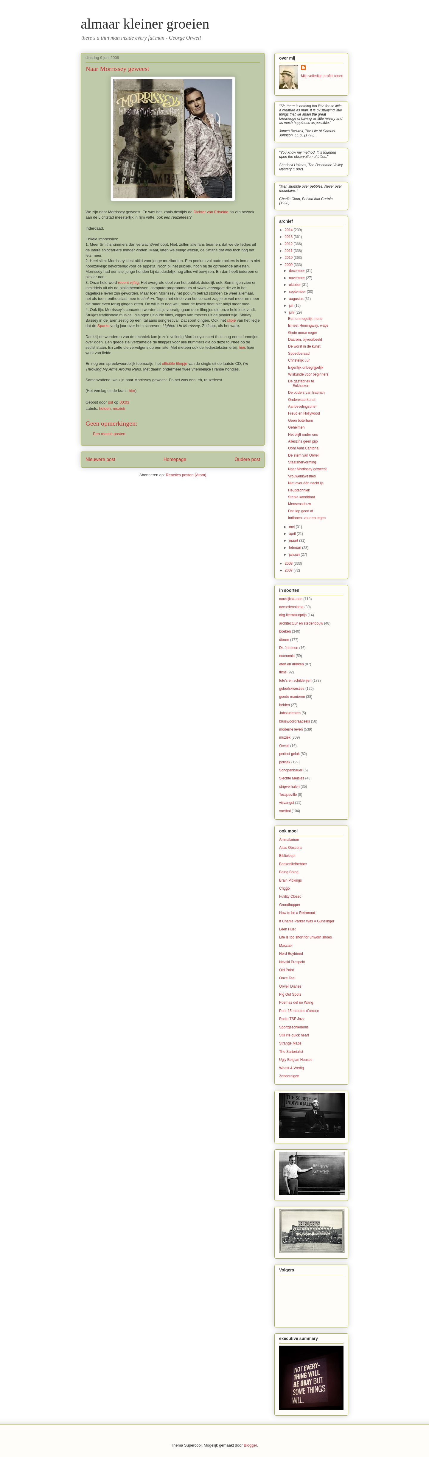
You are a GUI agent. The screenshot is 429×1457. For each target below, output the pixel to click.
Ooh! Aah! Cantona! (303, 448)
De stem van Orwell (303, 455)
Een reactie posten (109, 434)
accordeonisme (291, 607)
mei (292, 527)
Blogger (250, 1445)
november (297, 278)
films (283, 672)
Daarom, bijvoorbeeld (305, 339)
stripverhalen (289, 786)
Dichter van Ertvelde (210, 212)
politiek (284, 762)
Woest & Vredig (291, 1068)
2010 (289, 258)
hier (242, 347)
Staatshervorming (302, 462)
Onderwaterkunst (301, 400)
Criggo (284, 888)
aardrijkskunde (290, 599)
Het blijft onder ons (303, 434)
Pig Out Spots (290, 994)
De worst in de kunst (304, 346)
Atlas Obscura (290, 848)
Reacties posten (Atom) (186, 475)
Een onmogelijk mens (305, 319)
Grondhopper (289, 905)
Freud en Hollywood (304, 413)
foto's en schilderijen (295, 680)
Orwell (284, 746)
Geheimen (296, 427)
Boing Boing (289, 872)
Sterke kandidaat (301, 497)
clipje (231, 320)
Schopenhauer (290, 770)
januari (295, 554)
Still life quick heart (294, 1035)
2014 (289, 230)
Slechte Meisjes (291, 778)
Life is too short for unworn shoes (305, 937)
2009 (289, 265)
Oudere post (247, 459)
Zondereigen (289, 1076)
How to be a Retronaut (297, 913)
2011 (289, 251)
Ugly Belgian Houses (295, 1060)
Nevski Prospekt (292, 962)
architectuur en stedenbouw (301, 623)
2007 (289, 570)
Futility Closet (290, 896)
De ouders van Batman (306, 392)
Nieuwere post (100, 459)
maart (294, 540)
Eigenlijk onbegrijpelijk (305, 367)
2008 (289, 563)
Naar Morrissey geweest (307, 469)
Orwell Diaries (290, 986)
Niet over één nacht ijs (306, 483)
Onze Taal (287, 978)
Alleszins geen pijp (303, 441)
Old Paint (286, 970)
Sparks (103, 325)
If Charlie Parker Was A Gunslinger (306, 921)
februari (295, 548)
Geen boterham (300, 420)
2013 (289, 237)
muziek (119, 408)
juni (292, 312)
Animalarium (289, 840)
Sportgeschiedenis (294, 1027)
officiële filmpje (174, 363)
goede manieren (292, 697)
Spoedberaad (299, 353)
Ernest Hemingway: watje (308, 325)
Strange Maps (290, 1043)
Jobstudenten (290, 713)
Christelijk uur (299, 360)
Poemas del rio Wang (296, 1002)
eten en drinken (291, 664)
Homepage (175, 459)
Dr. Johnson (288, 648)
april (293, 534)
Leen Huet (287, 929)
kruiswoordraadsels (294, 721)
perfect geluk (289, 754)
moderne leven (291, 729)
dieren (284, 640)
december (297, 271)
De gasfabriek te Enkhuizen (301, 383)
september (298, 291)
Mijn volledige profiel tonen (322, 76)
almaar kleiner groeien (145, 24)
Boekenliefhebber (293, 864)
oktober (295, 285)
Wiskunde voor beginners (308, 374)
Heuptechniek (299, 490)
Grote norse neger (302, 333)
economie (287, 656)
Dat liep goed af (300, 511)
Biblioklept (287, 856)
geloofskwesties (291, 689)
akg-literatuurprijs (293, 615)
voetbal (285, 811)
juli (291, 305)
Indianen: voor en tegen (307, 518)
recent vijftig (128, 282)
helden (105, 408)
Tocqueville (288, 795)
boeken (285, 631)
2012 (289, 244)
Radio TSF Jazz (291, 1019)
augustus (296, 299)
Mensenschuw (299, 504)
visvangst (286, 803)
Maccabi (286, 946)
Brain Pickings (290, 880)
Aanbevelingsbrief (302, 406)
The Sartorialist (291, 1052)
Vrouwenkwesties (302, 476)
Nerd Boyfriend (291, 954)
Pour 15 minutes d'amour (299, 1011)
